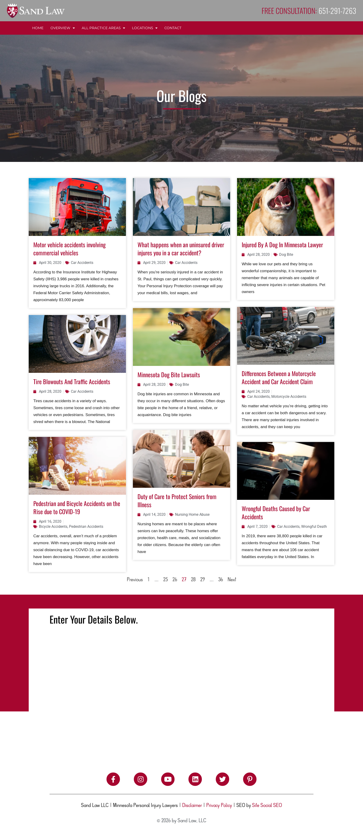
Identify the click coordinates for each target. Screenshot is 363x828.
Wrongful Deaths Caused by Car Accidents (276, 512)
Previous (135, 580)
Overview (62, 28)
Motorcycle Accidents (288, 396)
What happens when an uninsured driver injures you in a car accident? (181, 248)
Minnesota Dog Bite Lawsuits (169, 374)
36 (220, 580)
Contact (173, 28)
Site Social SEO (267, 806)
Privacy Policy (219, 806)
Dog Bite (286, 254)
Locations (144, 28)
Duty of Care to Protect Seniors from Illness (177, 500)
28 (193, 580)
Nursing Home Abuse (192, 514)
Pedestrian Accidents (86, 526)
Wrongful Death (314, 526)
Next (232, 580)
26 (174, 580)
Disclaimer (192, 806)
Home (38, 28)
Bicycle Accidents (53, 526)
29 (202, 580)
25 (165, 580)
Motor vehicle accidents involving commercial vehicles (69, 248)
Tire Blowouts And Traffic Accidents (71, 381)
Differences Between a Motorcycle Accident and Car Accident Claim (279, 377)
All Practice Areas (103, 28)
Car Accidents (82, 262)
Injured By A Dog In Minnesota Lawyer (282, 244)
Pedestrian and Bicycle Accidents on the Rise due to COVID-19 (76, 507)
